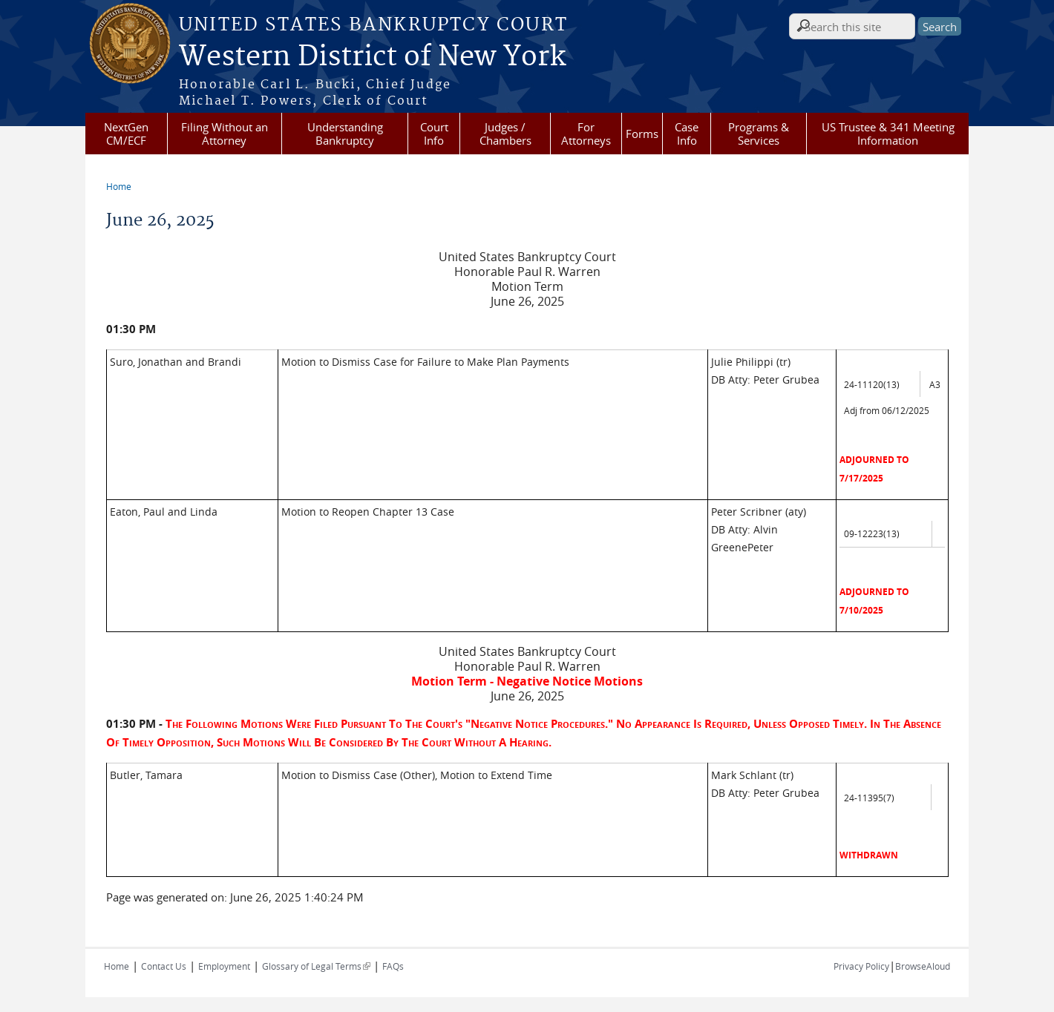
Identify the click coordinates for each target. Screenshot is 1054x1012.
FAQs (393, 966)
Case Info (686, 133)
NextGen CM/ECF (126, 133)
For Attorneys (586, 133)
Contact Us (163, 966)
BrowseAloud (922, 966)
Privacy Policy (861, 966)
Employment (224, 966)
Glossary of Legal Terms (316, 966)
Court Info (434, 133)
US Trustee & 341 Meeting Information (888, 133)
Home (118, 186)
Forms (642, 133)
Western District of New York (372, 57)
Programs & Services (758, 133)
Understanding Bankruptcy (345, 133)
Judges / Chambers (505, 133)
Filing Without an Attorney (224, 133)
